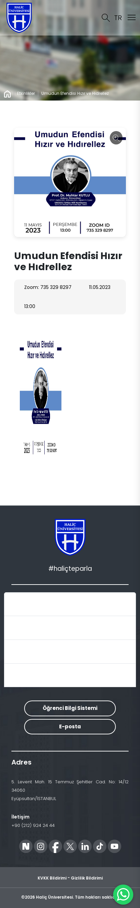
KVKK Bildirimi (52, 878)
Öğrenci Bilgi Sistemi (70, 708)
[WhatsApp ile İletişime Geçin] (123, 895)
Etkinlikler (26, 93)
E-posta (70, 726)
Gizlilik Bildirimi (87, 878)
